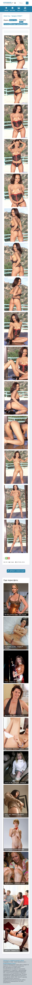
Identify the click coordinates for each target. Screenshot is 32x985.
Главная (6, 9)
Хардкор (24, 24)
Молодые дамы (15, 24)
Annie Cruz (13, 20)
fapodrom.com (8, 3)
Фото (19, 9)
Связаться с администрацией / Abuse (13, 960)
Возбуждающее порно (9, 963)
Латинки (6, 24)
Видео (25, 9)
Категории (12, 9)
